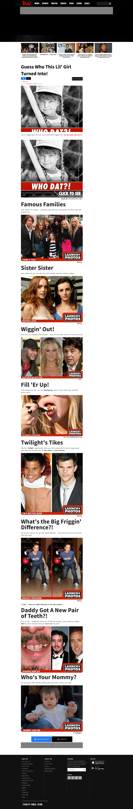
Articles (24, 773)
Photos (53, 39)
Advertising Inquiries (50, 768)
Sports (38, 39)
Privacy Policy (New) (27, 764)
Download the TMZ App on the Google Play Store (98, 768)
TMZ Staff (25, 81)
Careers (47, 766)
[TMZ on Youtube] (28, 24)
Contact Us (48, 761)
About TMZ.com (26, 761)
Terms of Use (25, 766)
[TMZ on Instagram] (31, 24)
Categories (25, 783)
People (24, 790)
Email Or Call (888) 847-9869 (40, 31)
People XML (25, 792)
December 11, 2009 (31, 84)
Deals (104, 39)
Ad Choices (25, 768)
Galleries (24, 787)
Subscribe (84, 769)
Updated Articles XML (27, 780)
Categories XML (26, 785)
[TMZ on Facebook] (22, 24)
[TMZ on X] (25, 24)
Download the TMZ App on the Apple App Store (98, 762)
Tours (92, 39)
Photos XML (25, 794)
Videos (67, 39)
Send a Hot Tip (48, 764)
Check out (48, 624)
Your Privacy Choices (27, 771)
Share (41, 739)
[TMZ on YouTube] (76, 777)
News (25, 39)
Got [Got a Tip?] (26, 32)
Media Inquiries (49, 771)
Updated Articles (26, 778)
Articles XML (25, 775)
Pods (79, 39)
